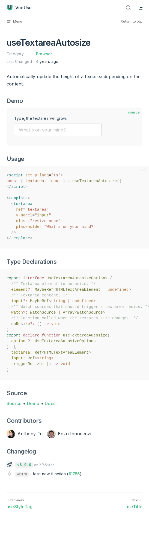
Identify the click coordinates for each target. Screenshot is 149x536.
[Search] (128, 7)
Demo (33, 403)
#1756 (74, 473)
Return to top (131, 21)
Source (14, 403)
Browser (44, 53)
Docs (50, 403)
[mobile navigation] (140, 7)
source (134, 112)
